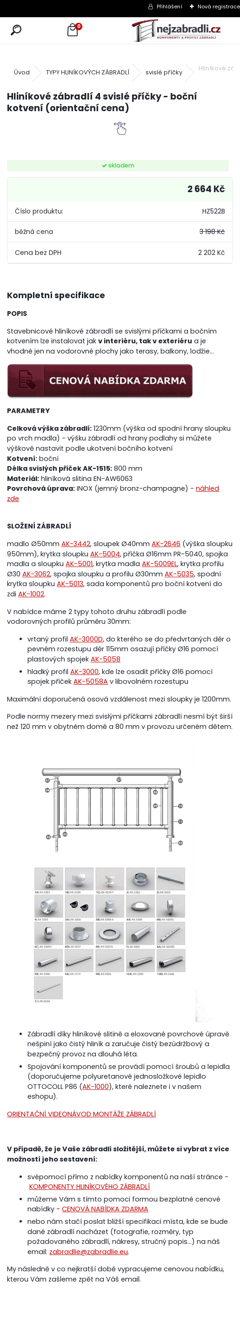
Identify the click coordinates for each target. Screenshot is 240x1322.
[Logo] (176, 30)
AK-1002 (31, 594)
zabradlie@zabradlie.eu (88, 1251)
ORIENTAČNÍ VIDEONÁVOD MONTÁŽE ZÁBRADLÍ (81, 1114)
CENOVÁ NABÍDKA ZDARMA (105, 1209)
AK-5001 (79, 563)
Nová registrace (219, 6)
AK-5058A (90, 681)
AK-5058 (105, 659)
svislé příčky (164, 72)
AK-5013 (70, 583)
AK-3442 (75, 543)
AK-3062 (36, 574)
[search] (16, 30)
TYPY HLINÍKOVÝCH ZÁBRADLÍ (87, 72)
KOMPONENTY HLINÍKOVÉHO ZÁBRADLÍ (89, 1186)
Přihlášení (169, 6)
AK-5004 (105, 554)
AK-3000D (86, 639)
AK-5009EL (159, 563)
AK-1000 (95, 1086)
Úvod (22, 72)
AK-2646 (166, 543)
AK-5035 (179, 574)
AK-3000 (84, 671)
